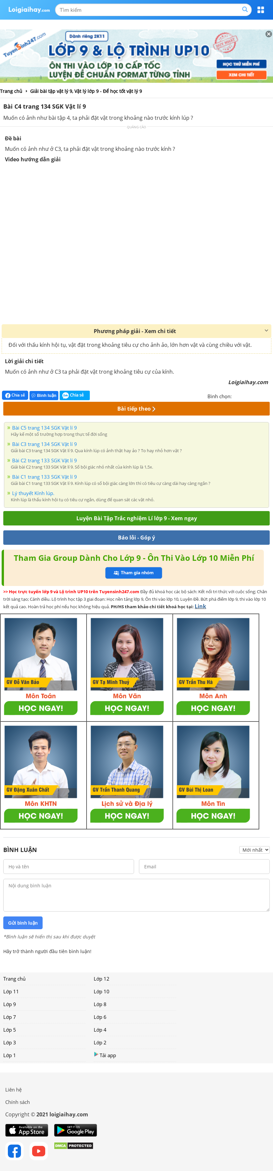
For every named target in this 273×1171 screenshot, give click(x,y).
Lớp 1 (9, 1055)
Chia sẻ (15, 395)
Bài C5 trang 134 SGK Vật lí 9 (44, 427)
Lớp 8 (100, 1004)
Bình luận (43, 395)
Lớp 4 (100, 1029)
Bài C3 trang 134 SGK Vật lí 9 (44, 444)
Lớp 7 (9, 1017)
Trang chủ (14, 978)
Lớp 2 (100, 1042)
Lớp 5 (9, 1029)
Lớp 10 (101, 991)
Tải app (105, 1055)
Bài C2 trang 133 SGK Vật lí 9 (44, 460)
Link (200, 606)
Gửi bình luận (23, 923)
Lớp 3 (9, 1042)
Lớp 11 (11, 991)
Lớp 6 (100, 1017)
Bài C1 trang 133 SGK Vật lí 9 (44, 476)
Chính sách (17, 1102)
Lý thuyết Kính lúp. (33, 493)
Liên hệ (13, 1089)
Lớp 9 (9, 1004)
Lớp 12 (101, 978)
